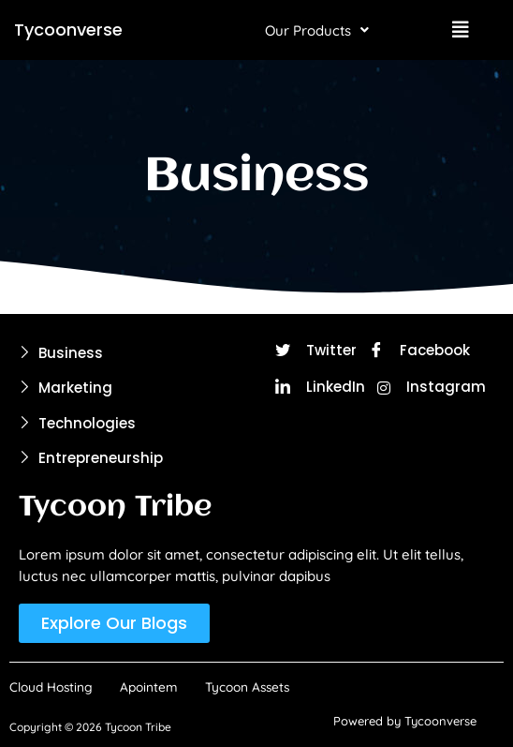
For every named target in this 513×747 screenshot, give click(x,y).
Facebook (419, 351)
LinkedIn (320, 388)
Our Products (317, 30)
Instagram (431, 386)
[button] (316, 30)
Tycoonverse (68, 29)
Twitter (316, 351)
